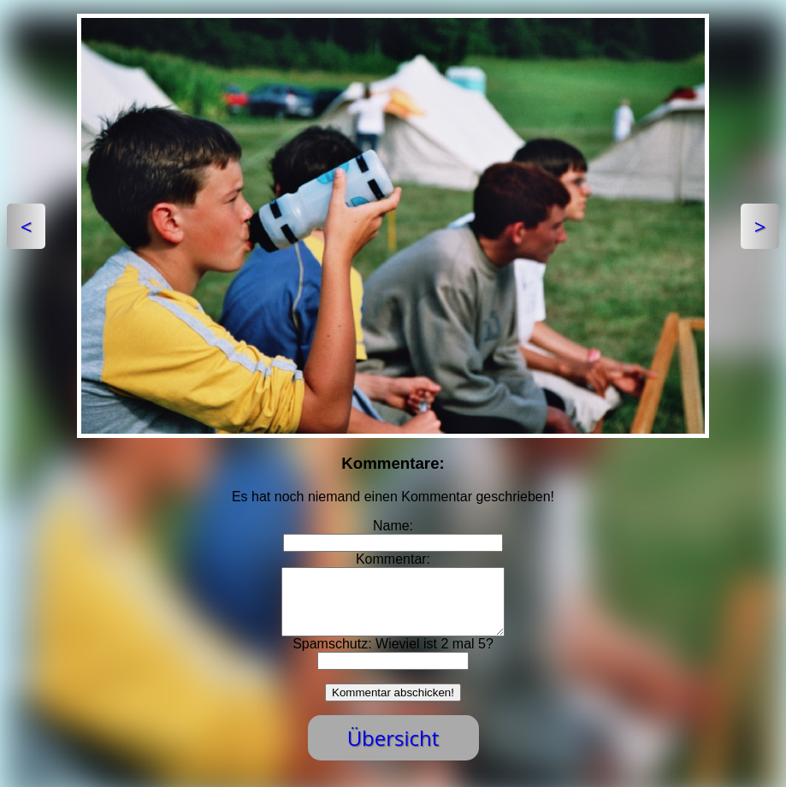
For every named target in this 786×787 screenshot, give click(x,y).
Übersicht (393, 751)
